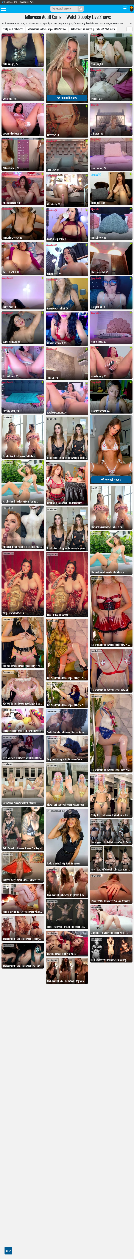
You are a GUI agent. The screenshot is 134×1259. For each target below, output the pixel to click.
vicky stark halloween (13, 29)
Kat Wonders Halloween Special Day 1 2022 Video (93, 29)
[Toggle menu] (3, 9)
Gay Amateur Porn (26, 2)
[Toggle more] (131, 23)
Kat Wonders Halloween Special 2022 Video (47, 29)
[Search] (81, 9)
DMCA (8, 1251)
